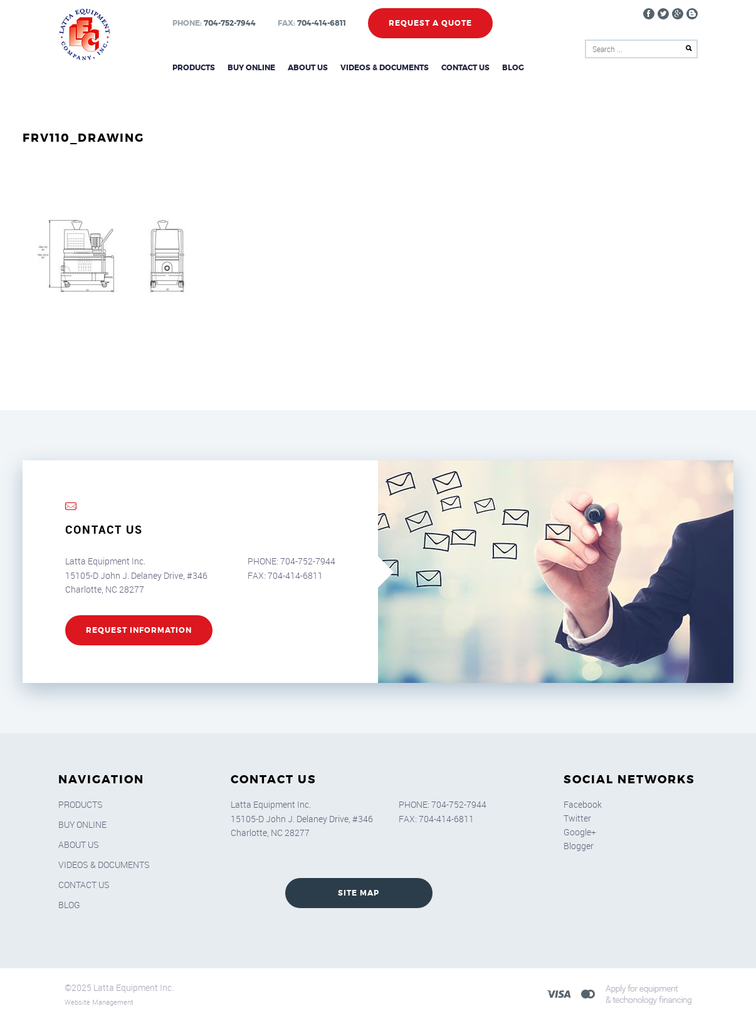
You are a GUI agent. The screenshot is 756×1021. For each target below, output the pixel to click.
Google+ (580, 832)
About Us (308, 68)
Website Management (99, 1002)
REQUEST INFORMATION (139, 630)
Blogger (579, 846)
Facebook (583, 804)
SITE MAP (358, 893)
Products (193, 68)
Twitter (577, 818)
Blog (513, 68)
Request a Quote (430, 23)
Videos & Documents (384, 68)
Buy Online (251, 68)
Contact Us (465, 68)
